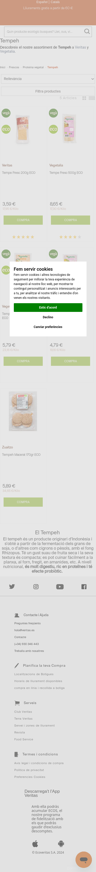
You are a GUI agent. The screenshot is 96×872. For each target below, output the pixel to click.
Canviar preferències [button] (48, 327)
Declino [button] (48, 317)
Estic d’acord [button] (48, 307)
